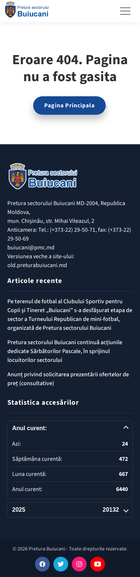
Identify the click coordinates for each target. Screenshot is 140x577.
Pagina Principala (69, 105)
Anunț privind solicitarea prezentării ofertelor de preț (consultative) (68, 378)
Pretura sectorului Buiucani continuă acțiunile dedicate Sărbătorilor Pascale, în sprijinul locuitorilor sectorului (64, 351)
